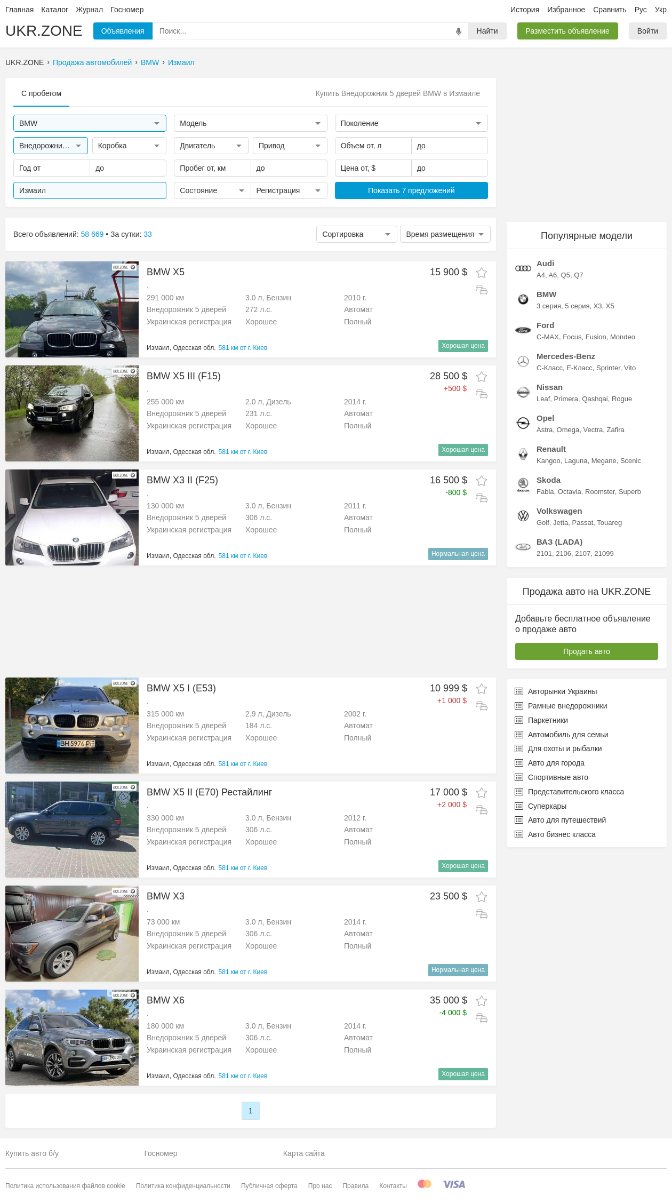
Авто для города (550, 763)
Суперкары (540, 806)
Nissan (550, 387)
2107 (582, 553)
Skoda (549, 479)
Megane (604, 461)
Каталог (54, 9)
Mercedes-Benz (566, 356)
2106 (563, 553)
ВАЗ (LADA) (559, 541)
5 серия (577, 306)
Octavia (569, 492)
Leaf (543, 399)
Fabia (545, 492)
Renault (551, 448)
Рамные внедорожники (561, 706)
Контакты (393, 1186)
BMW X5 (166, 272)
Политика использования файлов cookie (65, 1186)
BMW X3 (166, 896)
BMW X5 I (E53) (181, 688)
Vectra (593, 430)
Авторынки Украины (556, 691)
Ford (545, 325)
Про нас (320, 1186)
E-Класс (579, 368)
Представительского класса (569, 791)
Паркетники (541, 720)
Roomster (600, 492)
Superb (630, 492)
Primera (566, 399)
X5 (610, 306)
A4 (541, 275)
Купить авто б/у (32, 1153)
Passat (583, 523)
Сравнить (609, 9)
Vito (630, 368)
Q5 (565, 275)
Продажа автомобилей (92, 62)
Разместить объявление (568, 31)
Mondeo (622, 337)
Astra (545, 430)
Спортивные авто (551, 777)
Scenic (630, 461)
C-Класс (550, 368)
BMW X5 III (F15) (184, 376)
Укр (661, 9)
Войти (647, 31)
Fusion (596, 337)
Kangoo (549, 461)
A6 (552, 275)
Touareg (609, 523)
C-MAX (548, 337)
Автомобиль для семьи (561, 734)
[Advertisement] (250, 621)
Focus (572, 337)
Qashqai (594, 399)
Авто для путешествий (560, 820)
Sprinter (608, 368)
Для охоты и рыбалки (558, 748)
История (524, 9)
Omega (568, 430)
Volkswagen (559, 510)
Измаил (181, 62)
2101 (544, 553)
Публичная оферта (269, 1186)
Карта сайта (304, 1153)
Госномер (126, 9)
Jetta (560, 523)
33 (147, 234)
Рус (641, 9)
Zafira (616, 430)
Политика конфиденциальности (183, 1186)
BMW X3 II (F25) (182, 480)
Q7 (578, 275)
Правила (355, 1186)
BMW (150, 62)
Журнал (89, 9)
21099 (603, 553)
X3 (598, 306)
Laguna (575, 461)
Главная (19, 9)
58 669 (92, 234)
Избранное (566, 9)
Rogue (622, 399)
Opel (545, 418)
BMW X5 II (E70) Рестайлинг (209, 792)
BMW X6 (166, 1000)
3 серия (549, 306)
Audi (545, 263)
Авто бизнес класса (555, 834)
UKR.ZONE (44, 30)
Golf (543, 523)
